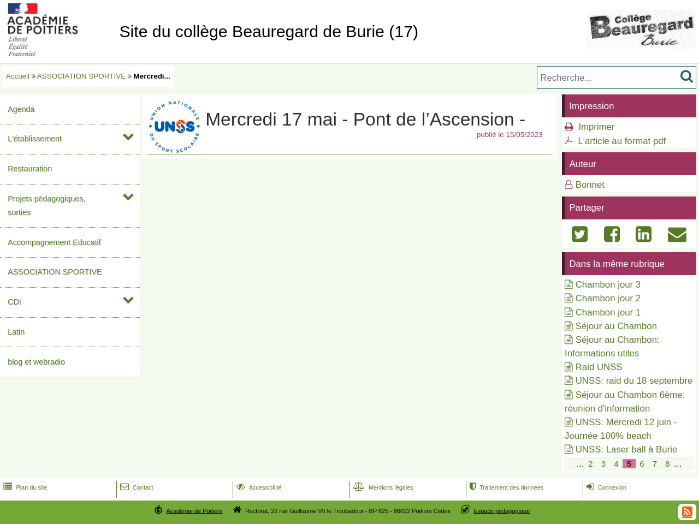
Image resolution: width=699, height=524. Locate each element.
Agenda (21, 109)
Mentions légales (382, 487)
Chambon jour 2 (608, 298)
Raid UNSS (599, 367)
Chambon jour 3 (608, 284)
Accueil (17, 76)
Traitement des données (505, 487)
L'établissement (35, 138)
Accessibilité (258, 487)
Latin (16, 331)
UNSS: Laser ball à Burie (627, 449)
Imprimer (596, 127)
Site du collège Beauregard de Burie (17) (268, 31)
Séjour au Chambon (616, 326)
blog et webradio (36, 362)
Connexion (605, 487)
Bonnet (590, 185)
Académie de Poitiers (194, 510)
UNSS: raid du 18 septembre (634, 381)
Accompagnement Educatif (54, 242)
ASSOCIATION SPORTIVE (81, 76)
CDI (14, 301)
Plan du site (24, 487)
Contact (135, 487)
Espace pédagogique (502, 510)
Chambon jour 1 (608, 312)
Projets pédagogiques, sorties (46, 205)
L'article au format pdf (622, 141)
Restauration (30, 168)
